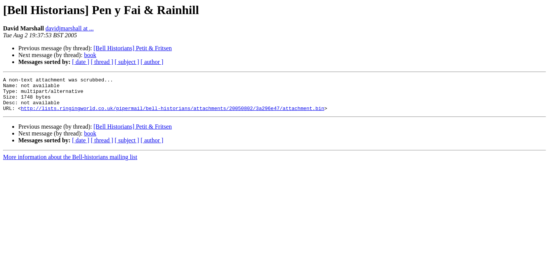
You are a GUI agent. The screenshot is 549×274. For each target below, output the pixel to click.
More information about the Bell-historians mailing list (70, 164)
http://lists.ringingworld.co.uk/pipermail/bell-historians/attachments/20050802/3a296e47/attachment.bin (172, 115)
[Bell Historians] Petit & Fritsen (132, 48)
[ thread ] (102, 62)
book (90, 55)
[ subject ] (127, 62)
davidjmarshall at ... (69, 28)
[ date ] (80, 62)
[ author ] (152, 62)
